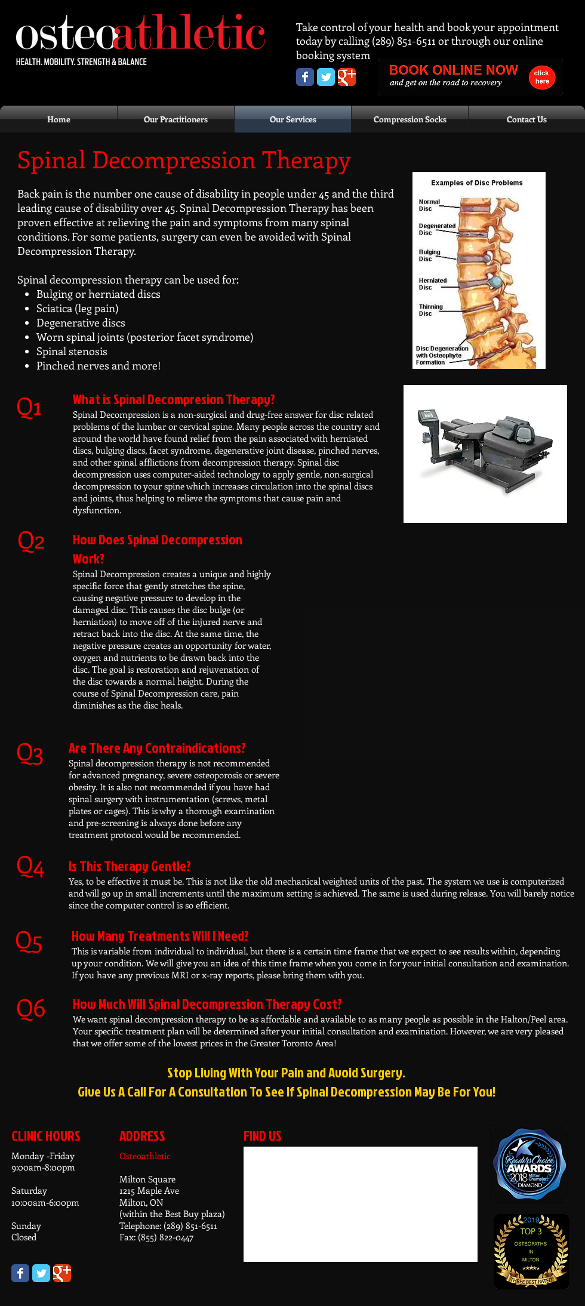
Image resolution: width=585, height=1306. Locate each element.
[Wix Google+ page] (62, 1273)
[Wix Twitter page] (41, 1273)
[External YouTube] (434, 636)
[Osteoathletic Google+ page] (347, 77)
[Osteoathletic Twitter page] (326, 77)
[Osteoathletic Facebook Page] (305, 77)
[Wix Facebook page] (20, 1273)
